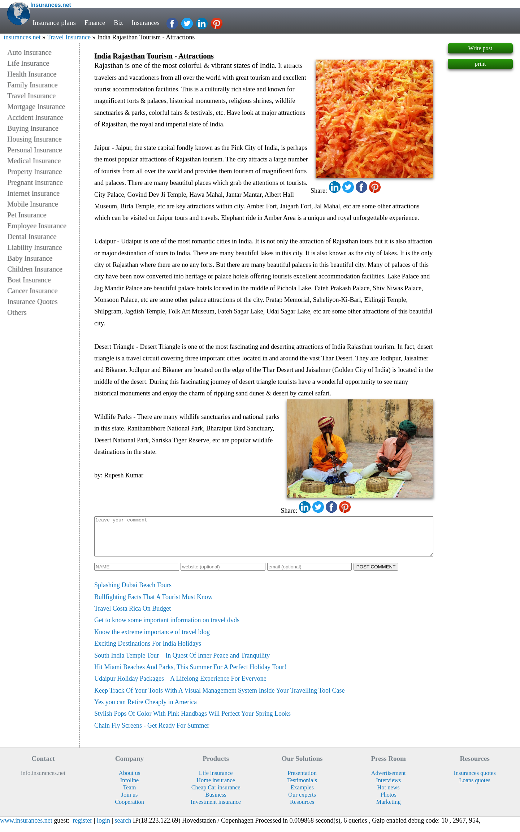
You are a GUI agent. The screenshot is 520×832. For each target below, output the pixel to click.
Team (129, 795)
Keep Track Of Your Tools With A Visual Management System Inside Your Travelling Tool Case (219, 698)
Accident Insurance (35, 117)
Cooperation (129, 809)
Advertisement (388, 780)
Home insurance (215, 787)
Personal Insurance (34, 150)
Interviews (388, 787)
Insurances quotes (474, 780)
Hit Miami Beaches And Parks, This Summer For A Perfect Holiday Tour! (190, 674)
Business (215, 802)
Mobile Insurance (32, 204)
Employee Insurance (36, 226)
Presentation (302, 780)
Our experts (302, 802)
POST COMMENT (376, 574)
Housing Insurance (34, 139)
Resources (302, 809)
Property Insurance (34, 172)
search (123, 828)
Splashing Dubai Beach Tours (133, 592)
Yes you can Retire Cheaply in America (145, 709)
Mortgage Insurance (36, 106)
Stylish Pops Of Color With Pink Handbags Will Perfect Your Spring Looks (192, 721)
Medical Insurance (34, 161)
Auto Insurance (29, 52)
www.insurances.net (26, 828)
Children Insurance (34, 269)
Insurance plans (54, 22)
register (82, 828)
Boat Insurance (29, 280)
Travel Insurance (69, 37)
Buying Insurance (32, 128)
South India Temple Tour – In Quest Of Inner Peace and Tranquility (182, 663)
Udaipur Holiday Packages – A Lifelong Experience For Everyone (180, 686)
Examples (301, 795)
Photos (388, 802)
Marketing (388, 809)
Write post (480, 48)
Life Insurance (28, 63)
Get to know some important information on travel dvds (166, 627)
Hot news (388, 795)
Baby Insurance (29, 258)
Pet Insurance (26, 215)
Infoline (129, 787)
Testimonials (302, 787)
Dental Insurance (31, 236)
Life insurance (216, 780)
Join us (129, 802)
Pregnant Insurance (35, 182)
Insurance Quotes (32, 302)
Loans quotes (474, 787)
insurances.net (22, 37)
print (480, 64)
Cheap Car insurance (215, 795)
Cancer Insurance (32, 291)
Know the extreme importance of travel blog (152, 639)
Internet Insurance (33, 193)
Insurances (148, 22)
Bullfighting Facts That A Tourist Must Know (153, 604)
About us (129, 780)
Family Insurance (32, 85)
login (103, 828)
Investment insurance (216, 809)
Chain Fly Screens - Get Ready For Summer (151, 733)
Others (16, 312)
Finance (95, 22)
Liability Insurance (34, 247)
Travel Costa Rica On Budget (132, 616)
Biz (120, 22)
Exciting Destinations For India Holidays (147, 651)
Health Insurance (31, 74)
